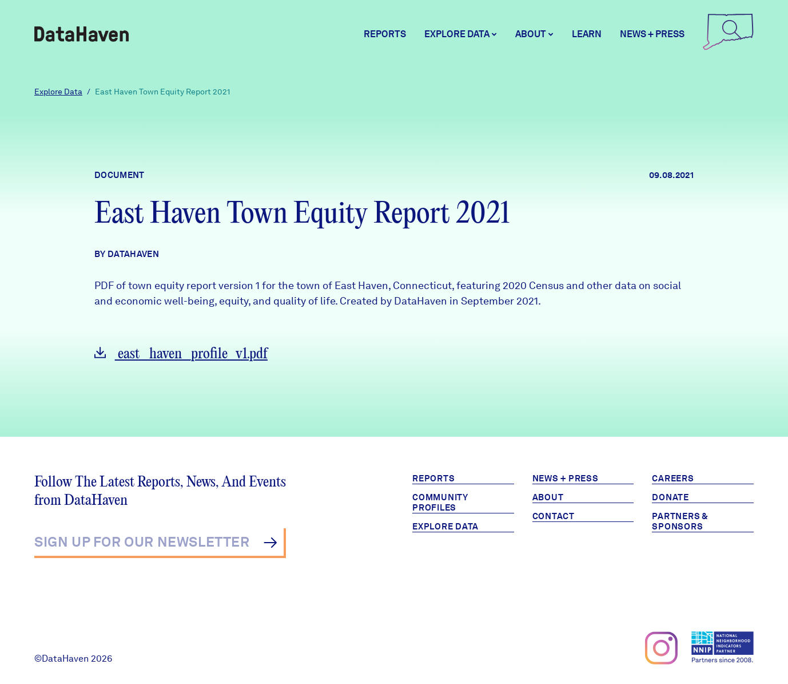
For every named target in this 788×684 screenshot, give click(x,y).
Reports (385, 34)
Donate (670, 497)
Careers (673, 478)
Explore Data (58, 91)
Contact (553, 516)
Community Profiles (440, 502)
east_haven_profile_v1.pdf (181, 354)
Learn (587, 34)
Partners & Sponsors (680, 521)
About (548, 497)
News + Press (652, 34)
